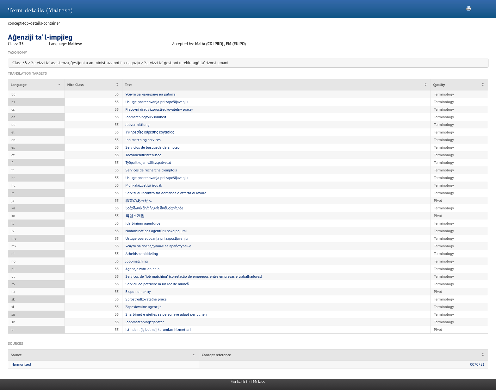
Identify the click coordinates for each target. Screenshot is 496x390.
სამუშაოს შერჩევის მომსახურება (154, 208)
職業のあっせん (139, 200)
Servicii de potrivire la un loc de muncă (157, 284)
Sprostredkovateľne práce (146, 299)
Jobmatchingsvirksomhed (146, 117)
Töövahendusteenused (144, 154)
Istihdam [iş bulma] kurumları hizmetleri (158, 329)
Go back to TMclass (248, 381)
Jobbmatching (137, 261)
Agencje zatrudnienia (143, 268)
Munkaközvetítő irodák (144, 185)
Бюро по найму (138, 291)
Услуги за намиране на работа (151, 94)
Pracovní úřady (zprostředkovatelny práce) (159, 109)
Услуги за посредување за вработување (158, 246)
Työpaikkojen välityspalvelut (148, 162)
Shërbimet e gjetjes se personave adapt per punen (166, 314)
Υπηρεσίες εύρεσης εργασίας (150, 132)
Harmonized (21, 364)
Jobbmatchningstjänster (145, 321)
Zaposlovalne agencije (144, 306)
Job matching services (143, 139)
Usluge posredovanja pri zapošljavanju (157, 101)
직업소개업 (135, 215)
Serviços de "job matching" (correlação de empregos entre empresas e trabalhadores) (194, 276)
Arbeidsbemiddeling (142, 253)
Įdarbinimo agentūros (143, 223)
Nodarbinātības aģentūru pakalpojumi (156, 230)
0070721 (477, 364)
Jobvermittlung (138, 124)
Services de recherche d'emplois (151, 170)
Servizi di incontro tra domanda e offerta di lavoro (166, 192)
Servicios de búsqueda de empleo (153, 147)
